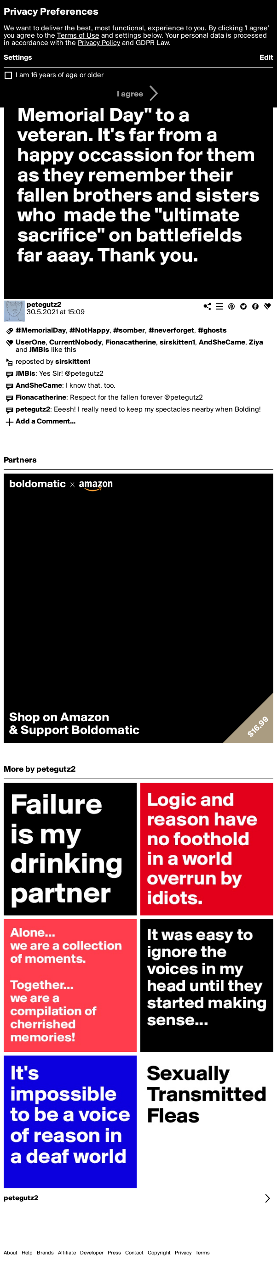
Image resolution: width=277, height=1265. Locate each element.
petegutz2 (44, 305)
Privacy (183, 1253)
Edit (266, 58)
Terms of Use (78, 36)
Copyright (159, 1253)
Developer (92, 1253)
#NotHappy (89, 330)
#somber (129, 330)
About (10, 1253)
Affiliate (67, 1253)
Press (114, 1253)
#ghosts (212, 330)
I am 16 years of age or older (60, 75)
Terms (203, 1253)
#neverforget (171, 330)
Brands (45, 1253)
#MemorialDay (41, 330)
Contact (134, 1253)
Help (27, 1253)
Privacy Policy (99, 43)
